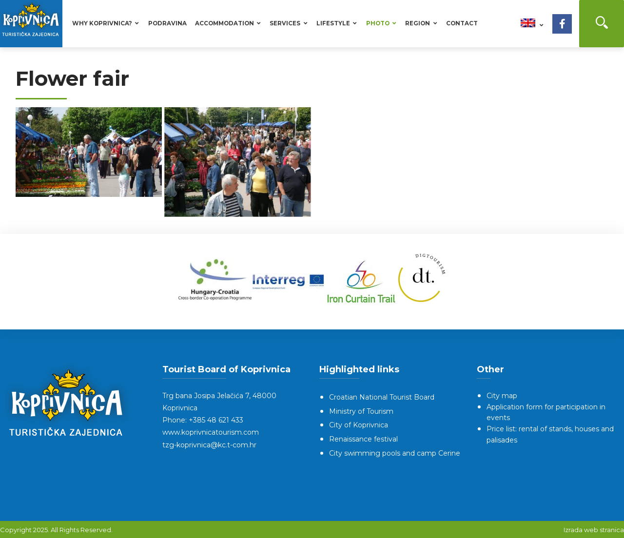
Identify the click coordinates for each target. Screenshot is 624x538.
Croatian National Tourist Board (381, 397)
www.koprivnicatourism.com (210, 432)
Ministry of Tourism (361, 411)
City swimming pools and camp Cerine (394, 453)
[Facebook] (562, 24)
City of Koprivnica (358, 425)
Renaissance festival (363, 439)
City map (502, 395)
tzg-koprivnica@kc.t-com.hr (209, 445)
